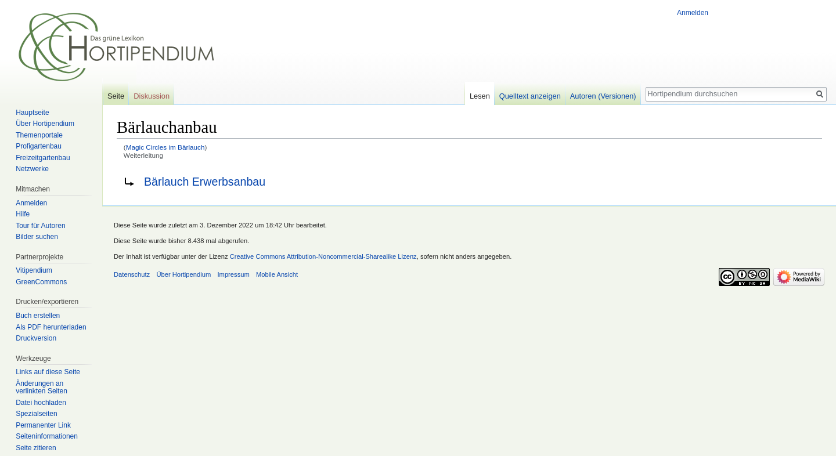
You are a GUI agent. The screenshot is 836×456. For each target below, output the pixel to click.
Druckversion (36, 338)
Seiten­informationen (47, 436)
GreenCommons (41, 282)
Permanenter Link (43, 425)
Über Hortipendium (45, 124)
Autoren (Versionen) (603, 96)
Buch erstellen (38, 316)
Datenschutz (132, 274)
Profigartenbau (39, 146)
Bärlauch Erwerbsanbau (204, 181)
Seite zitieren (36, 448)
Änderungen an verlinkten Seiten (41, 387)
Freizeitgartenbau (43, 158)
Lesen (480, 96)
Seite (115, 96)
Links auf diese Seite (48, 372)
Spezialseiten (36, 414)
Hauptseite (32, 112)
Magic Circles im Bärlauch (165, 147)
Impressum (233, 274)
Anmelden (692, 13)
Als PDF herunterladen (51, 327)
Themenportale (39, 135)
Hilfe (23, 214)
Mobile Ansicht (277, 274)
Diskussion (152, 96)
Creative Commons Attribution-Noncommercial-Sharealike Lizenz (323, 256)
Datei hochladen (41, 403)
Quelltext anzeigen (530, 96)
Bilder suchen (37, 237)
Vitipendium (34, 270)
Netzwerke (32, 169)
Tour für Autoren (40, 226)
